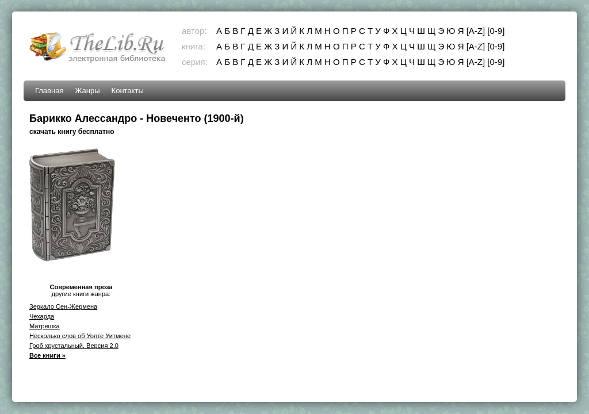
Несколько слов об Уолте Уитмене (80, 335)
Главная (49, 90)
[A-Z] (475, 31)
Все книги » (47, 355)
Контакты (128, 90)
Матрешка (44, 326)
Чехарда (41, 316)
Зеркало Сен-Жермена (63, 306)
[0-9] (495, 31)
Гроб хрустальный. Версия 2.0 (73, 345)
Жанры (87, 90)
